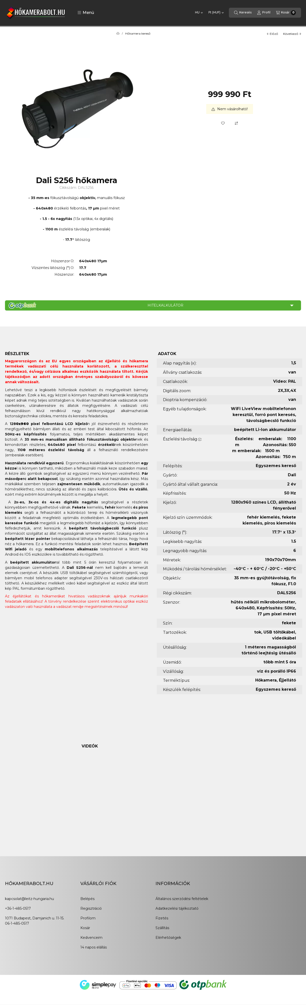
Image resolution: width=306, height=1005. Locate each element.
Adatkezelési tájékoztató (177, 908)
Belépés (87, 899)
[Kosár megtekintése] (286, 13)
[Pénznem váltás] (216, 13)
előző (272, 34)
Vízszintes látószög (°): (53, 267)
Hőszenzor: (62, 261)
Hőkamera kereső (138, 33)
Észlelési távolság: (182, 439)
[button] (85, 13)
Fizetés (161, 918)
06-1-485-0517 (17, 923)
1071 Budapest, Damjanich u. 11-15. (34, 918)
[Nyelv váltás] (199, 13)
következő (292, 34)
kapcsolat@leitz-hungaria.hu (29, 899)
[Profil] (264, 13)
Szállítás (162, 928)
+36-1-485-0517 (18, 908)
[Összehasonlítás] (236, 123)
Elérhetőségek (168, 937)
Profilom (88, 918)
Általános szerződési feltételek (181, 899)
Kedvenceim (91, 937)
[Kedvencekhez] (223, 123)
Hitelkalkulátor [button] (165, 305)
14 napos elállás (93, 947)
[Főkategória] (117, 33)
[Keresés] (243, 13)
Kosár (85, 928)
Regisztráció (91, 908)
